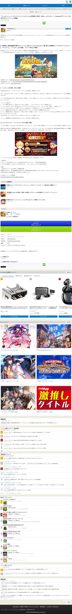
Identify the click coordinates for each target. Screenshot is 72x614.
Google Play (36, 229)
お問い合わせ (16, 606)
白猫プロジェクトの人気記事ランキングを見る (9, 472)
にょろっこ (3, 258)
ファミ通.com (49, 606)
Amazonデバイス (28, 275)
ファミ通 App (5, 2)
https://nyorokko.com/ (11, 238)
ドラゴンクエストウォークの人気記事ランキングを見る (11, 466)
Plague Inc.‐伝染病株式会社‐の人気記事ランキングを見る (11, 482)
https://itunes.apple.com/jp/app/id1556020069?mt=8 (22, 79)
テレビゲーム (37, 275)
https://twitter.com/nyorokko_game (13, 241)
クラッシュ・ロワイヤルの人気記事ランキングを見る (10, 493)
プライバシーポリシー (34, 606)
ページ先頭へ (68, 602)
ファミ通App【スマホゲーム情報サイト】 (9, 8)
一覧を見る (68, 272)
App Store (36, 223)
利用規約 (22, 606)
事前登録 (32, 11)
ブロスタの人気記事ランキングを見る (8, 477)
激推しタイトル (38, 11)
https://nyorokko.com (16, 83)
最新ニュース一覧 (22, 8)
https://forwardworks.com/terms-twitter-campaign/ (12, 177)
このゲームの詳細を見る (13, 216)
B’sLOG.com (55, 606)
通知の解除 (42, 606)
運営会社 (26, 606)
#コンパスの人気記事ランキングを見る (8, 461)
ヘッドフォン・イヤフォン (8, 275)
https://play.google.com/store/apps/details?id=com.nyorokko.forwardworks (30, 81)
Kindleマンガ (19, 275)
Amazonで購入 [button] (14, 316)
